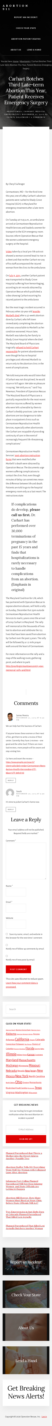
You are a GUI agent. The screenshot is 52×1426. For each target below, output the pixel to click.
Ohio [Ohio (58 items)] (18, 1082)
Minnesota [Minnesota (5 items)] (23, 1066)
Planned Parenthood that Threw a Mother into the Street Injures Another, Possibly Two (24, 1156)
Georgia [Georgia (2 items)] (37, 1049)
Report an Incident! (26, 1262)
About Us (26, 1327)
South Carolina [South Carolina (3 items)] (21, 1088)
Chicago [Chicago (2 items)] (32, 1040)
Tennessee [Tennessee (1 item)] (31, 1088)
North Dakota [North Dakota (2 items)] (10, 1083)
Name (9, 886)
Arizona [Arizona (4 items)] (36, 1034)
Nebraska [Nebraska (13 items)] (11, 1070)
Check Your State (26, 1294)
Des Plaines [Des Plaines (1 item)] (28, 1044)
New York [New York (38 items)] (21, 1076)
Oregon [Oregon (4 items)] (26, 1082)
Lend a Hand (26, 1360)
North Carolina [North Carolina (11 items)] (37, 1076)
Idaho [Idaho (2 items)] (42, 1049)
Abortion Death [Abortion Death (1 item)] (10, 1030)
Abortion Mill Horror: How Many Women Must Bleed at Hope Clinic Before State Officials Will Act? (24, 1200)
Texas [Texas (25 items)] (38, 1087)
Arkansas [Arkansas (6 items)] (10, 1039)
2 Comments (38, 117)
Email (9, 902)
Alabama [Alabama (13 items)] (11, 1033)
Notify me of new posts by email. (20, 960)
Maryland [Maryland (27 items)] (12, 1060)
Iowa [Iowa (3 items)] (25, 1055)
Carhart (29, 111)
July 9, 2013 (14, 275)
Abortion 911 (16, 7)
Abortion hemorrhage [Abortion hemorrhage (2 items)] (23, 1030)
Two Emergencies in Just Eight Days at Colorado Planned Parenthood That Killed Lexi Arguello (25, 1214)
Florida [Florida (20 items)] (30, 1048)
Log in (44, 1417)
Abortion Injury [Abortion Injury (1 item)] (35, 1030)
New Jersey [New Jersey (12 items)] (31, 1070)
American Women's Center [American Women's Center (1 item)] (25, 1034)
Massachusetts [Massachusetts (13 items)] (27, 1060)
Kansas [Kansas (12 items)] (31, 1054)
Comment (11, 841)
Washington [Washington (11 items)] (21, 1092)
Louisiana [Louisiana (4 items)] (39, 1055)
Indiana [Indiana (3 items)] (19, 1055)
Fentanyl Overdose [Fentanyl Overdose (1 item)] (19, 1049)
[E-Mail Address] (26, 1129)
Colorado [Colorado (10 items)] (40, 1039)
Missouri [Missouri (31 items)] (34, 1065)
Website (9, 918)
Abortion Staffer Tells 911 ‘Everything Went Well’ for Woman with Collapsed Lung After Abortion (26, 1170)
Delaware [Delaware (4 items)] (20, 1044)
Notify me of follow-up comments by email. (25, 949)
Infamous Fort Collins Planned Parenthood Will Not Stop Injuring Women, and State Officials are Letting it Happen (24, 1185)
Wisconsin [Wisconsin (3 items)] (33, 1093)
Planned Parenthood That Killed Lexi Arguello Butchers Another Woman (25, 1227)
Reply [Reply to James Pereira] (11, 780)
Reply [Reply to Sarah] (11, 809)
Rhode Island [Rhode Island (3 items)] (11, 1088)
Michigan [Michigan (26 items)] (12, 1065)
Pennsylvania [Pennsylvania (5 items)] (35, 1082)
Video (9, 251)
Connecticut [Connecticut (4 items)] (11, 1044)
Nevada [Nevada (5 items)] (21, 1071)
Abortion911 (14, 111)
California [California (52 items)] (22, 1039)
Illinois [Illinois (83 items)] (11, 1054)
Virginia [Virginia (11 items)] (10, 1092)
